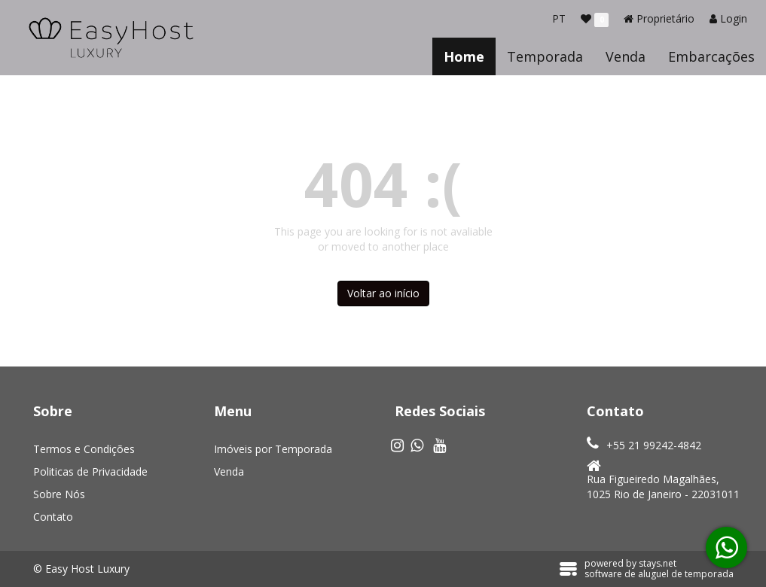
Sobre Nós (59, 494)
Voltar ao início (383, 293)
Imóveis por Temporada (273, 449)
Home (464, 56)
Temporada (545, 56)
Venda (625, 56)
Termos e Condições (84, 449)
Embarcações (711, 56)
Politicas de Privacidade (90, 471)
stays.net (657, 563)
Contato (53, 516)
